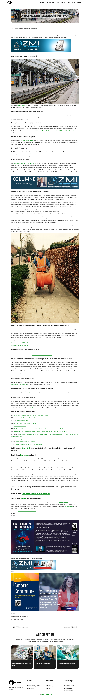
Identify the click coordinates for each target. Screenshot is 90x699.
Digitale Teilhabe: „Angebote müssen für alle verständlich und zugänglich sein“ (31, 415)
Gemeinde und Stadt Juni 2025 (22, 420)
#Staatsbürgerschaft (63, 502)
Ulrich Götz (23, 498)
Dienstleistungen (50, 2)
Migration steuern (24, 455)
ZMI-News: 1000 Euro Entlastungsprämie (42, 663)
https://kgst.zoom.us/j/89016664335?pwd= (21, 342)
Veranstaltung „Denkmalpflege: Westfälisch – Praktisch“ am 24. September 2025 (33, 439)
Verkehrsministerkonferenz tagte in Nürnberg (25, 441)
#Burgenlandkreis (69, 506)
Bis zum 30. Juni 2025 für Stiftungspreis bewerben (25, 423)
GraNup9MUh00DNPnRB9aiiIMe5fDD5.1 (20, 345)
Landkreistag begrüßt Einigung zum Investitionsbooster (26, 417)
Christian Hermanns (34, 407)
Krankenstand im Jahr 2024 (20, 426)
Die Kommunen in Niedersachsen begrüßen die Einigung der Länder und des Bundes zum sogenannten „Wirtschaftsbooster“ (41, 428)
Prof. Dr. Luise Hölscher (25, 448)
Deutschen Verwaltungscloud (27, 140)
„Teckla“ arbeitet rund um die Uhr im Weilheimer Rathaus (36, 494)
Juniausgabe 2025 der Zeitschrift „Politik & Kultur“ (24, 163)
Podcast (63, 2)
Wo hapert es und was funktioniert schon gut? (42, 355)
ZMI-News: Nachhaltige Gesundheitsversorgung (66, 663)
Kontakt (79, 2)
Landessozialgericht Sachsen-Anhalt (19, 384)
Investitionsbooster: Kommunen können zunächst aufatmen (29, 444)
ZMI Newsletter (71, 2)
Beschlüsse (29, 154)
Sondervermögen (55, 115)
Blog (58, 2)
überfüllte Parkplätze (27, 392)
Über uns (42, 2)
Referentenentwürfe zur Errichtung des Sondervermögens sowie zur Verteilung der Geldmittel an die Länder (52, 130)
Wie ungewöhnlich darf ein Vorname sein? (27, 511)
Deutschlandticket (21, 105)
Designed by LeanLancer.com (46, 694)
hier (23, 614)
